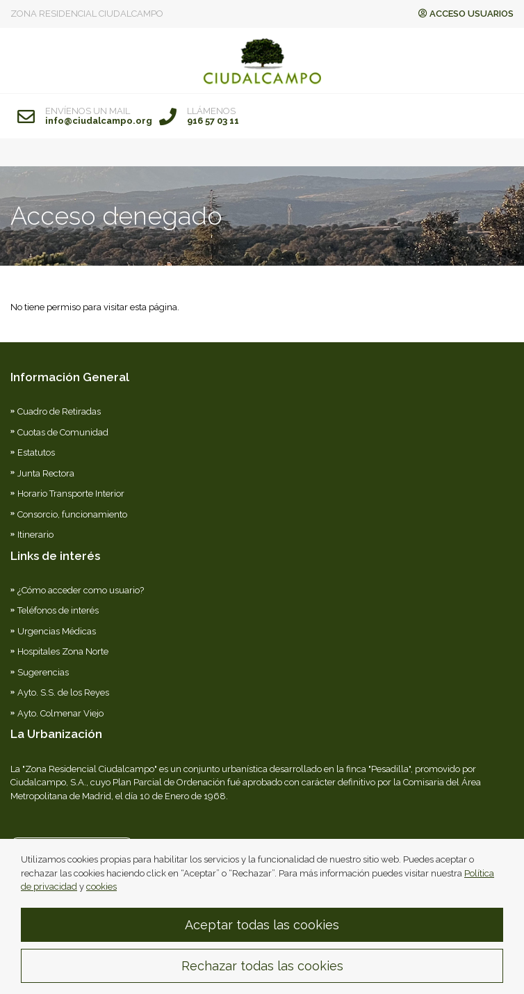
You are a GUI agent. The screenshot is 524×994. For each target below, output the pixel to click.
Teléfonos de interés (58, 610)
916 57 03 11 (213, 121)
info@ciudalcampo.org (98, 121)
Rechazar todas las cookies (262, 975)
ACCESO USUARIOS (466, 13)
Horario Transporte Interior (70, 493)
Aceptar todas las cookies (262, 934)
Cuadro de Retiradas (59, 411)
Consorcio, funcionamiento (72, 514)
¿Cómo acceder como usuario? (80, 590)
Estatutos (36, 452)
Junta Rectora (45, 473)
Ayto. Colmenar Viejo (60, 713)
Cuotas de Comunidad (62, 432)
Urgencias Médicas (56, 631)
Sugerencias (43, 672)
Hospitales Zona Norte (62, 651)
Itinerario (35, 534)
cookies (101, 895)
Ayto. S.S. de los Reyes (63, 692)
